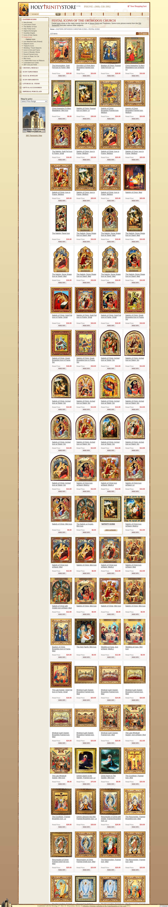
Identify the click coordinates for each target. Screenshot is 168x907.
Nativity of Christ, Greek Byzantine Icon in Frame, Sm (135, 317)
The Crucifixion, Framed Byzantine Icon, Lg (61, 818)
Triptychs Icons (29, 46)
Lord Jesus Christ (30, 24)
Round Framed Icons (31, 54)
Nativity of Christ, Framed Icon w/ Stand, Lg (86, 109)
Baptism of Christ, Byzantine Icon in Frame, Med (61, 649)
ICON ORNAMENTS (31, 80)
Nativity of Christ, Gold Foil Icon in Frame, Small (62, 316)
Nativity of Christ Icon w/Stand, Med (60, 566)
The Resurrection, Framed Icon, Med (111, 861)
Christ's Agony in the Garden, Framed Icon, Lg (86, 777)
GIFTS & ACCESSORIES (32, 88)
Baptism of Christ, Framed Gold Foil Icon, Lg (111, 67)
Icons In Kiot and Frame (32, 50)
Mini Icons (27, 58)
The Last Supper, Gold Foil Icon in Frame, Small (62, 691)
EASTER (69, 14)
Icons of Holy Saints (30, 35)
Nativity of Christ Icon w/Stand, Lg (133, 484)
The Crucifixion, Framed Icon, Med (135, 777)
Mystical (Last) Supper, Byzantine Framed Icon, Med (85, 692)
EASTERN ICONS (30, 19)
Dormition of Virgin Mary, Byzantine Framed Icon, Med (86, 68)
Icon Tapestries (30, 72)
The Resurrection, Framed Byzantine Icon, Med (135, 818)
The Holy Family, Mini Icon (86, 647)
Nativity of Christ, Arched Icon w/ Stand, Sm (110, 359)
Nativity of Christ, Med (134, 192)
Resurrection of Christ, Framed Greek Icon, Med (86, 861)
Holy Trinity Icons (29, 29)
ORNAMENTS (124, 14)
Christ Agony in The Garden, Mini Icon (108, 777)
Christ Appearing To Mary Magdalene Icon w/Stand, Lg (135, 68)
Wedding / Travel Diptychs (33, 48)
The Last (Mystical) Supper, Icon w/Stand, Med (136, 734)
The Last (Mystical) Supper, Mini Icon (59, 777)
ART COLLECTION (30, 65)
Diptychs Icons (29, 43)
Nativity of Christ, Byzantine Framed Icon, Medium (110, 110)
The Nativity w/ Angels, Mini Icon (85, 525)
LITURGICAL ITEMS (31, 84)
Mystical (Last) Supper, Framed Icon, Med (109, 734)
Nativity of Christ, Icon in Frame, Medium (86, 152)
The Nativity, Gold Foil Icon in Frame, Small (62, 152)
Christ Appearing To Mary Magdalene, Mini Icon (61, 109)
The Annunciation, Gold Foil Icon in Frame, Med (61, 67)
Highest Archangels (30, 31)
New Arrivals (28, 22)
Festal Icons (28, 37)
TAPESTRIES (97, 14)
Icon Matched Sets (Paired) (33, 41)
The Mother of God (30, 26)
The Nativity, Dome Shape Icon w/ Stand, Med (86, 234)
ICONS (77, 14)
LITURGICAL (135, 14)
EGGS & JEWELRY (30, 76)
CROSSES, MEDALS (31, 68)
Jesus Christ (94, 23)
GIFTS (145, 14)
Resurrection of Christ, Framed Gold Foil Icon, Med (60, 862)
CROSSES (86, 14)
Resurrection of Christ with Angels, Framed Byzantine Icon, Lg (111, 819)
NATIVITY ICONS (108, 524)
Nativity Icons (30, 39)
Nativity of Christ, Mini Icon (62, 524)
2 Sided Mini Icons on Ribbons (34, 60)
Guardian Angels (29, 33)
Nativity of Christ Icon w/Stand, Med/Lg (85, 484)
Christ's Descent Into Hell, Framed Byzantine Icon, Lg (87, 818)
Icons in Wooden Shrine (32, 52)
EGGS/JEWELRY (110, 14)
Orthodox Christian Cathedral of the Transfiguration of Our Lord (104, 906)
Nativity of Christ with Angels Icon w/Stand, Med (62, 607)
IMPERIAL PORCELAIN (32, 91)
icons (59, 23)
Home (52, 29)
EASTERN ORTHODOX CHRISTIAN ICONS (71, 29)
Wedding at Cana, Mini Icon (134, 648)
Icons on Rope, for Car (31, 56)
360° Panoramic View (34, 136)
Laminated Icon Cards (31, 62)
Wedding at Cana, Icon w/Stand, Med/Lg (109, 648)
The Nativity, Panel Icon (61, 233)
